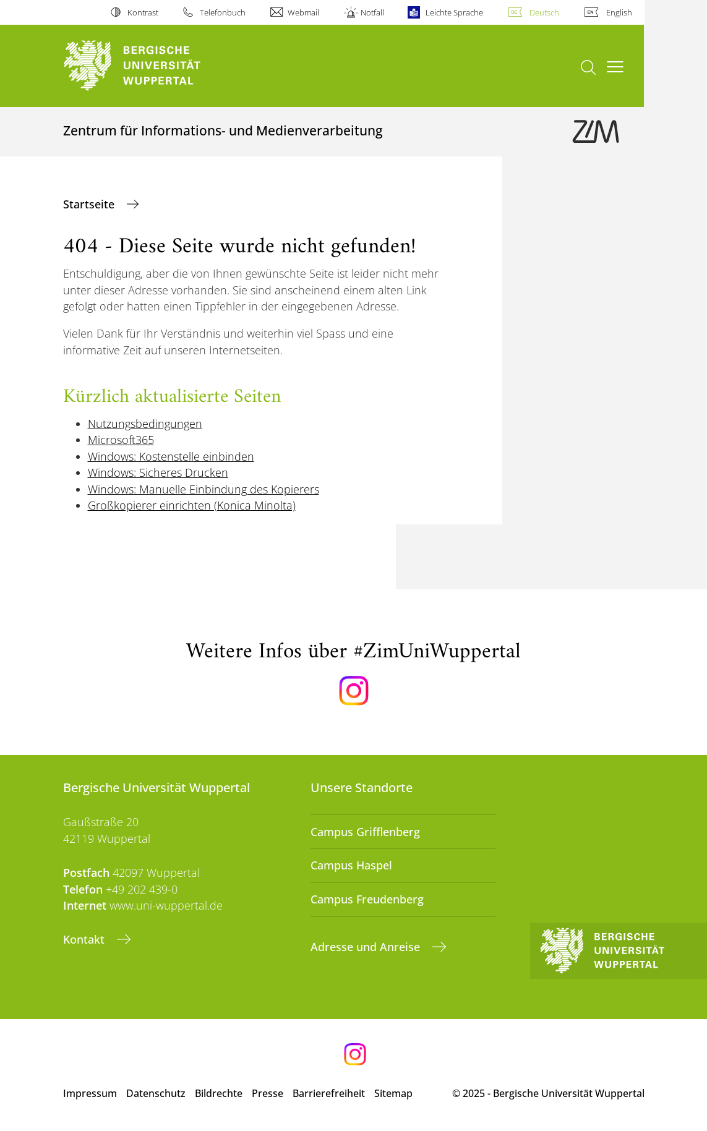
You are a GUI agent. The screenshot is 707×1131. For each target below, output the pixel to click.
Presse (267, 1093)
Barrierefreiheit (329, 1093)
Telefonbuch (223, 12)
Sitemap (393, 1093)
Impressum (90, 1093)
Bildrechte (218, 1093)
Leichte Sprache (454, 12)
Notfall (372, 12)
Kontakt (85, 939)
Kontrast (142, 12)
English (619, 12)
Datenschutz (156, 1093)
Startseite (90, 204)
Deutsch (544, 12)
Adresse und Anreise (367, 946)
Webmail (303, 12)
